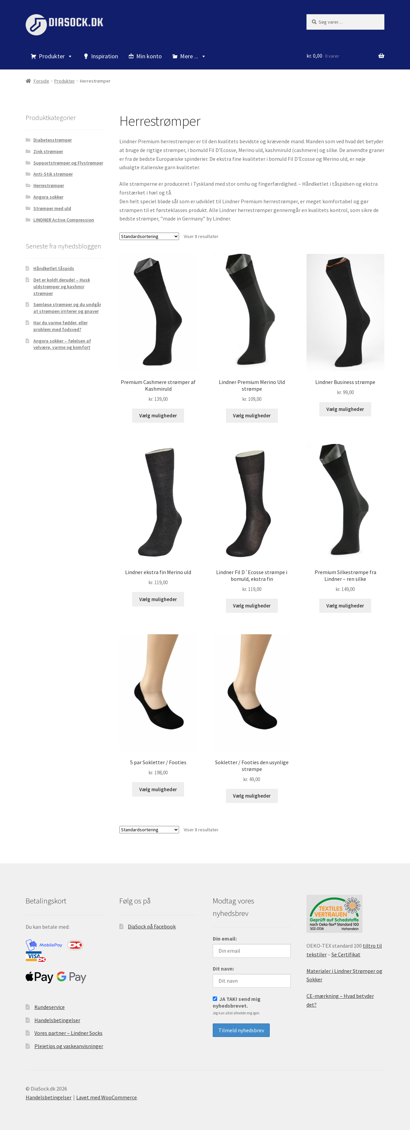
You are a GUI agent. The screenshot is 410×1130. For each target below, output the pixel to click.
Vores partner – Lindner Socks (68, 1027)
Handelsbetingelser (57, 1014)
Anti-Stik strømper (53, 174)
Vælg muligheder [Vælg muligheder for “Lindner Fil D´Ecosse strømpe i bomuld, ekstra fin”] (252, 602)
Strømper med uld (52, 208)
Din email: (225, 932)
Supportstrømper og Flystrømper (68, 163)
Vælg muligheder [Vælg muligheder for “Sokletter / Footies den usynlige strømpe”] (252, 790)
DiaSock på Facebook (152, 920)
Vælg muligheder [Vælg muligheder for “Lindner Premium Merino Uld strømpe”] (252, 414)
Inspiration (104, 56)
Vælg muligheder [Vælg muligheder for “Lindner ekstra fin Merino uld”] (158, 596)
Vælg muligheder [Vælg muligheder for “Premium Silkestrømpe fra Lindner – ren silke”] (345, 602)
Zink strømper (48, 151)
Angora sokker (48, 197)
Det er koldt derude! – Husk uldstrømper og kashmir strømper (61, 286)
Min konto (149, 56)
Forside (41, 81)
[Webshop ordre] (149, 236)
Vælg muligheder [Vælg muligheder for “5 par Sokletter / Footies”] (158, 784)
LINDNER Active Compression (63, 220)
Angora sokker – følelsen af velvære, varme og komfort (62, 344)
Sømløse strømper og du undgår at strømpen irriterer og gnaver (67, 307)
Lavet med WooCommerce (106, 1091)
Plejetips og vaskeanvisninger (68, 1040)
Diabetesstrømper (52, 140)
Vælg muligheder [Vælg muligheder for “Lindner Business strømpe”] (345, 408)
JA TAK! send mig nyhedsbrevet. (237, 1000)
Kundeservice (49, 1001)
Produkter (56, 56)
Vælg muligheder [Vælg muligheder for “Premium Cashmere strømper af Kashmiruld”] (158, 414)
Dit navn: (223, 962)
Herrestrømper (48, 185)
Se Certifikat (345, 948)
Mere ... (193, 56)
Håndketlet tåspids (53, 268)
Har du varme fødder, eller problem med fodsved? (60, 326)
